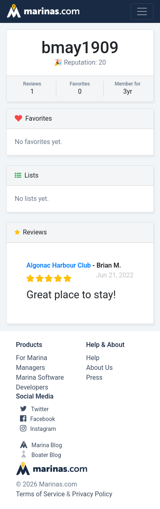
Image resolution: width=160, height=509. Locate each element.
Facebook (35, 419)
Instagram (36, 429)
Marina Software (40, 377)
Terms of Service (40, 494)
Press (94, 377)
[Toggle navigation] (142, 11)
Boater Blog (38, 455)
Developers (32, 387)
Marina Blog (39, 445)
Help (93, 358)
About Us (99, 368)
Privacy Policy (92, 494)
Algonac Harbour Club (59, 265)
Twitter (32, 409)
